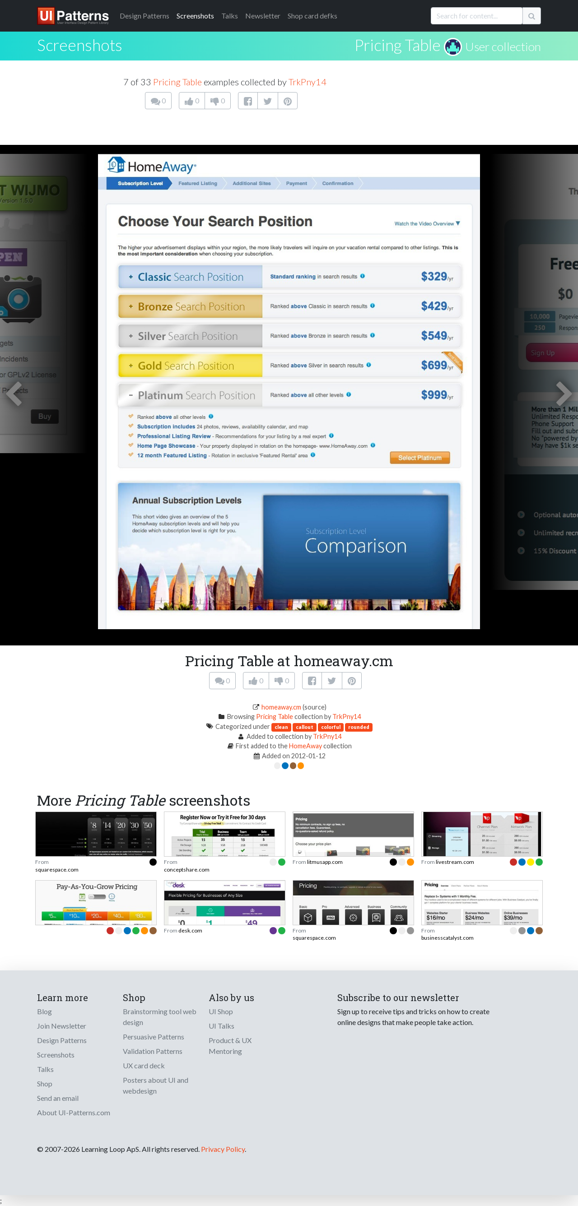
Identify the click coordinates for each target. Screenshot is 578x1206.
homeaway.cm (281, 707)
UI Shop (221, 1011)
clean (281, 727)
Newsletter (262, 15)
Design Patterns (62, 1040)
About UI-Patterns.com (73, 1112)
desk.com (190, 930)
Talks (229, 15)
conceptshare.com (187, 869)
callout (304, 727)
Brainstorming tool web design (159, 1016)
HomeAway (305, 746)
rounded (358, 727)
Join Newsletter (61, 1025)
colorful (330, 727)
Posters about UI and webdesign (155, 1085)
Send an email (58, 1098)
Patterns (144, 15)
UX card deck (144, 1065)
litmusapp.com (325, 861)
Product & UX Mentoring (230, 1045)
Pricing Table (397, 44)
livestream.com (455, 861)
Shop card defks (312, 15)
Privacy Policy (223, 1149)
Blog (44, 1011)
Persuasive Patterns (153, 1036)
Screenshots (195, 15)
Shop (44, 1083)
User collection (503, 46)
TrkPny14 (307, 81)
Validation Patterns (152, 1051)
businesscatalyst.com (447, 937)
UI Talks (221, 1025)
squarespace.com (57, 869)
